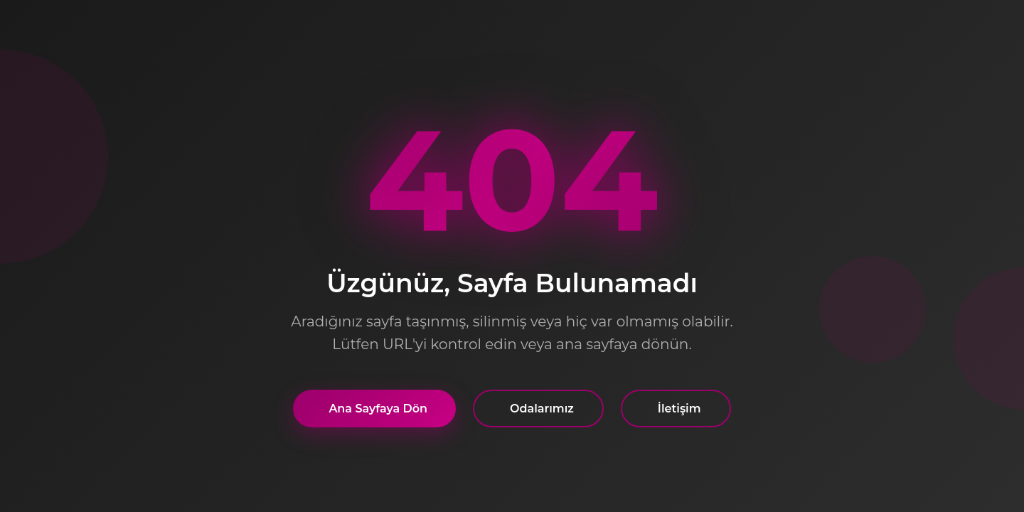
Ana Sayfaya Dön (378, 408)
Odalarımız (542, 408)
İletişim (679, 408)
